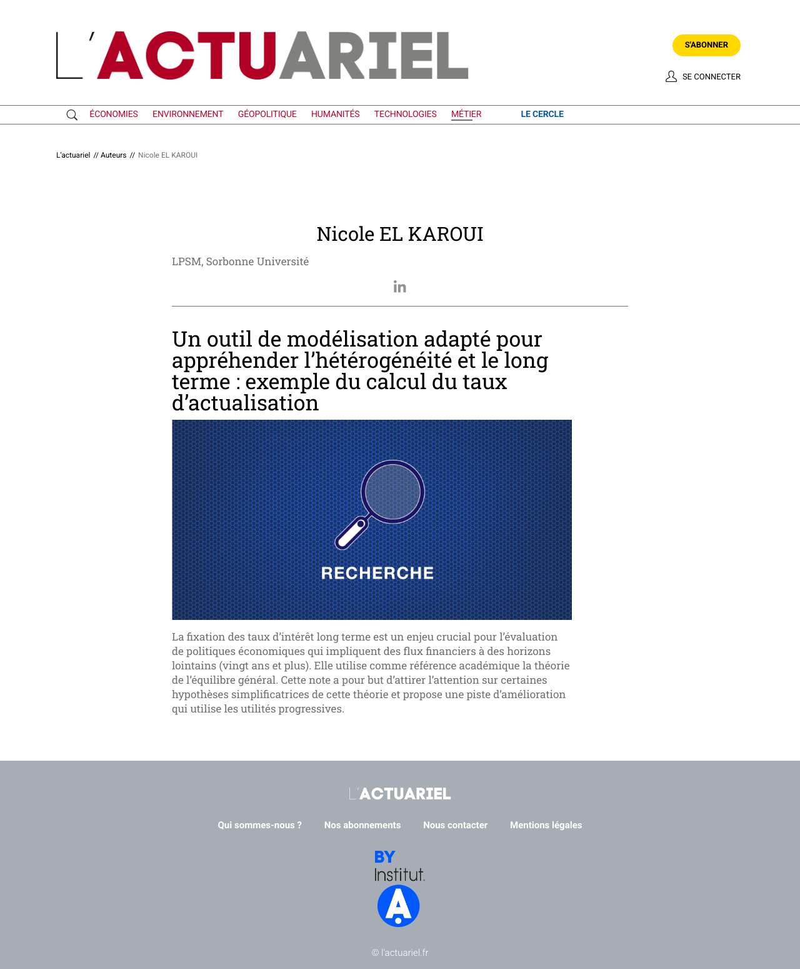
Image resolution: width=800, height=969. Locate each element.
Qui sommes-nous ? (260, 825)
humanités (335, 114)
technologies (405, 114)
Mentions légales (546, 825)
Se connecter (711, 77)
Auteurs (114, 155)
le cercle (542, 114)
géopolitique (267, 114)
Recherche (75, 115)
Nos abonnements (362, 825)
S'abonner (706, 45)
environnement (187, 114)
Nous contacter (455, 825)
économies (113, 114)
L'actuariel (73, 155)
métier (466, 114)
